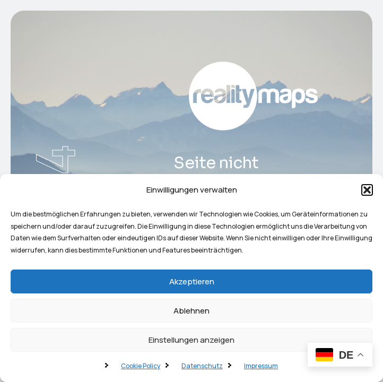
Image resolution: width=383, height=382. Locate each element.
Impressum (261, 365)
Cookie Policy (140, 365)
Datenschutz (202, 365)
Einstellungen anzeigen (191, 339)
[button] (367, 190)
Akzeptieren (191, 281)
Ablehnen (191, 310)
